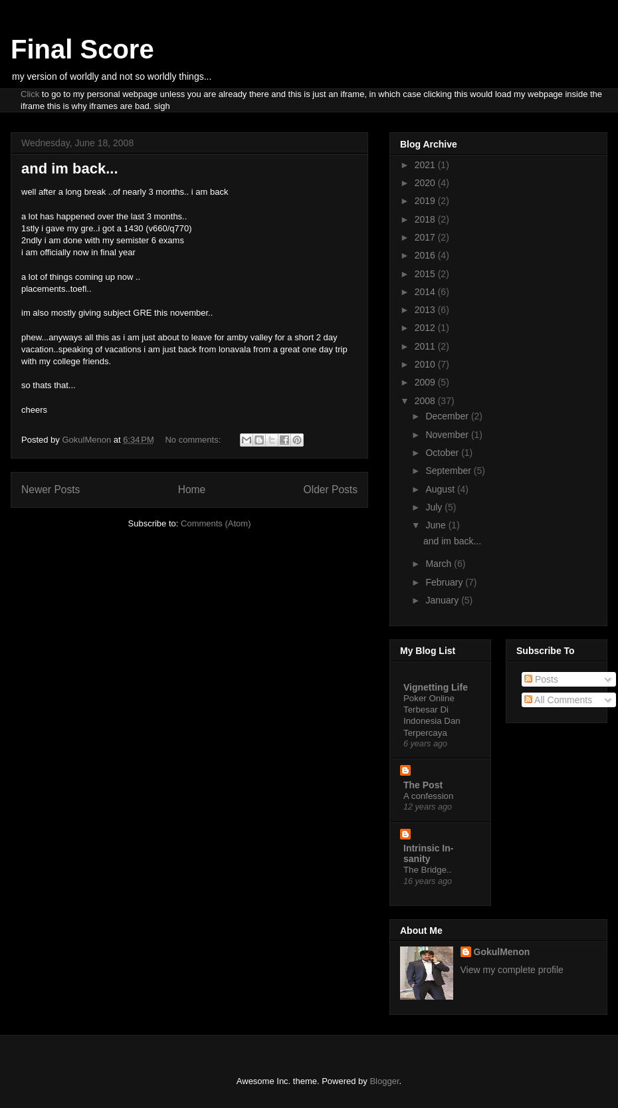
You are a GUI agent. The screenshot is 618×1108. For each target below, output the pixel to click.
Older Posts (331, 489)
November (447, 434)
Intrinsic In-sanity (428, 853)
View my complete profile (512, 969)
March (439, 563)
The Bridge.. (427, 870)
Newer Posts (50, 489)
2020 (426, 182)
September (449, 470)
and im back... (69, 168)
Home (192, 489)
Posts (541, 679)
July (435, 507)
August (441, 489)
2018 (426, 219)
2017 (426, 237)
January (443, 600)
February (445, 582)
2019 (426, 200)
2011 (426, 346)
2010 (426, 364)
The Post (423, 785)
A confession (428, 796)
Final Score (82, 49)
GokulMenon (502, 951)
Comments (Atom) (216, 523)
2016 (426, 255)
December (447, 416)
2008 (426, 400)
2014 (426, 291)
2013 (426, 309)
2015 (426, 274)
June (436, 525)
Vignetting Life (435, 687)
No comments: (194, 440)
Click (30, 94)
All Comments (558, 700)
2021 (426, 165)
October (443, 452)
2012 (426, 327)
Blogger (384, 1081)
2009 (426, 382)
